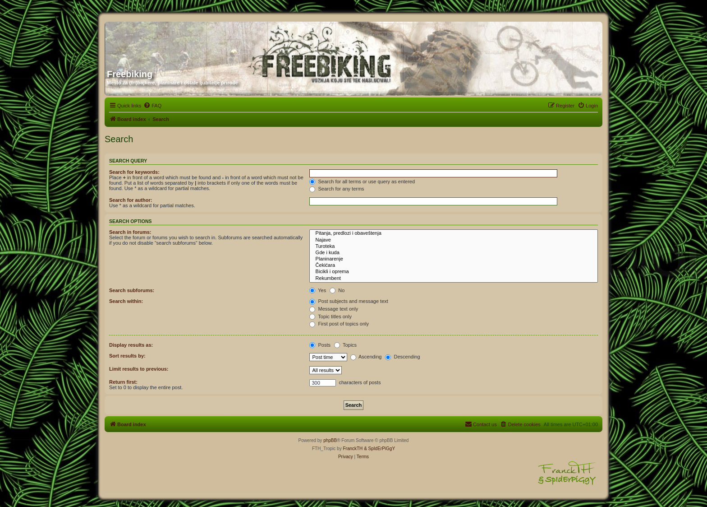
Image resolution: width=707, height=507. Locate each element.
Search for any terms (336, 188)
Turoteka (453, 246)
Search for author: (130, 200)
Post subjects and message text (348, 301)
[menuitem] (152, 105)
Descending (402, 356)
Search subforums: (131, 290)
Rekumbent (453, 278)
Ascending (366, 356)
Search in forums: (130, 232)
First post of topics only (339, 323)
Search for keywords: (134, 172)
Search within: (126, 301)
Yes (317, 290)
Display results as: (131, 345)
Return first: (123, 382)
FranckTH (353, 448)
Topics (345, 345)
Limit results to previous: (138, 369)
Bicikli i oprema (453, 272)
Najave (453, 240)
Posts (320, 345)
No (337, 290)
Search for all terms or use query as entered (362, 181)
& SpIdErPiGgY (379, 448)
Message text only (333, 309)
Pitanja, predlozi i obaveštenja (453, 233)
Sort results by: (127, 355)
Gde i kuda (453, 253)
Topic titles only (330, 316)
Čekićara (453, 265)
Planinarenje (453, 259)
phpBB (330, 440)
